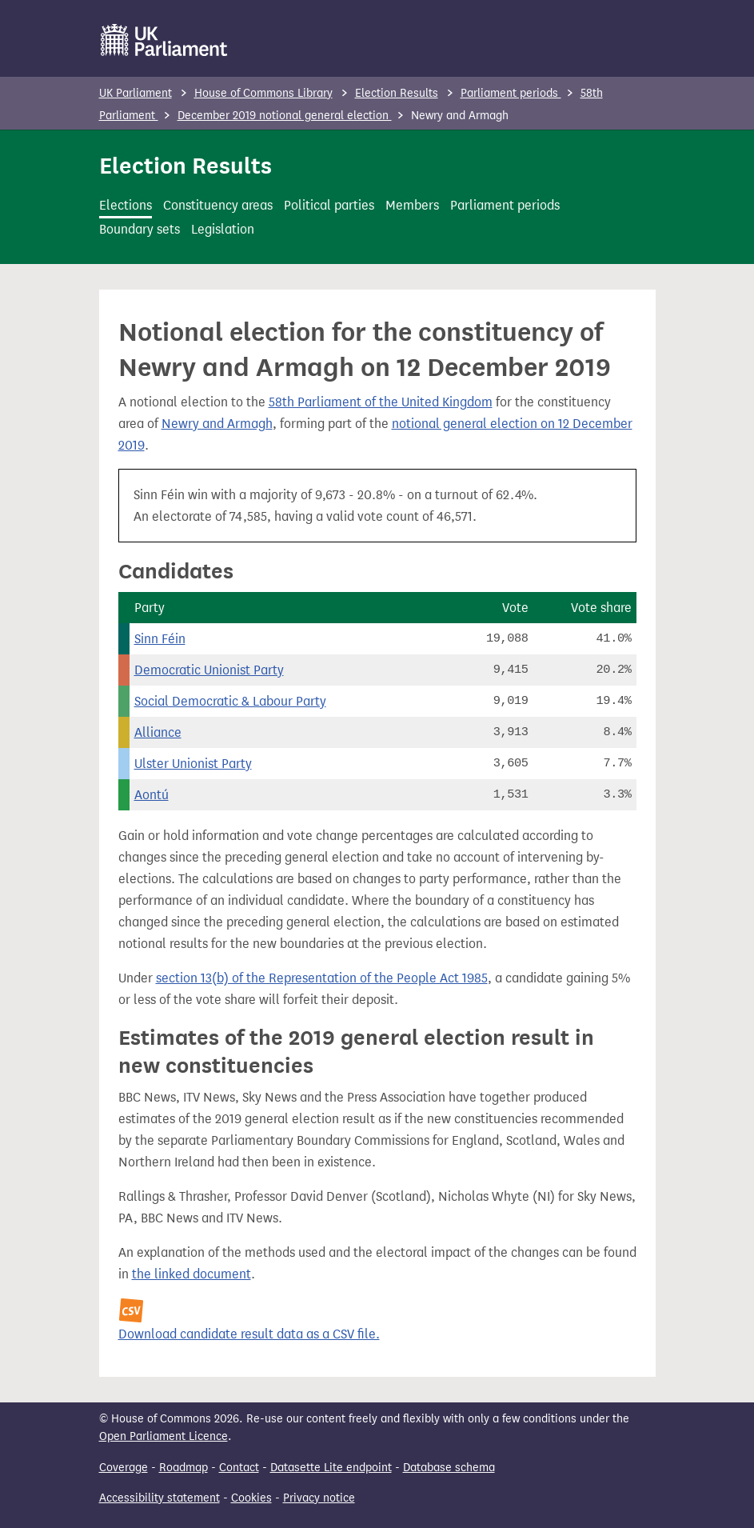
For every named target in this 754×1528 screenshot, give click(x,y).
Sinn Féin (160, 638)
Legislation (222, 229)
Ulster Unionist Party (193, 763)
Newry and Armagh (217, 423)
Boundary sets (139, 229)
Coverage (123, 1467)
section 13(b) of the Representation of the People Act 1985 (322, 978)
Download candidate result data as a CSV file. (249, 1334)
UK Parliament (135, 93)
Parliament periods (511, 93)
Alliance (158, 732)
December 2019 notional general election (285, 115)
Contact (239, 1467)
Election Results (396, 93)
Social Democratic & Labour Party (230, 701)
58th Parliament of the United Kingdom (381, 402)
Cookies (251, 1498)
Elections (125, 205)
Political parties (329, 205)
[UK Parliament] (164, 40)
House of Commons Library (263, 93)
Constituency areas (218, 205)
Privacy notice (319, 1498)
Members (412, 205)
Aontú (151, 794)
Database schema (449, 1467)
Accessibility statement (159, 1498)
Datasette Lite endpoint (331, 1467)
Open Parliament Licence (163, 1436)
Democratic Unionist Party (209, 670)
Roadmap (183, 1467)
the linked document (191, 1274)
